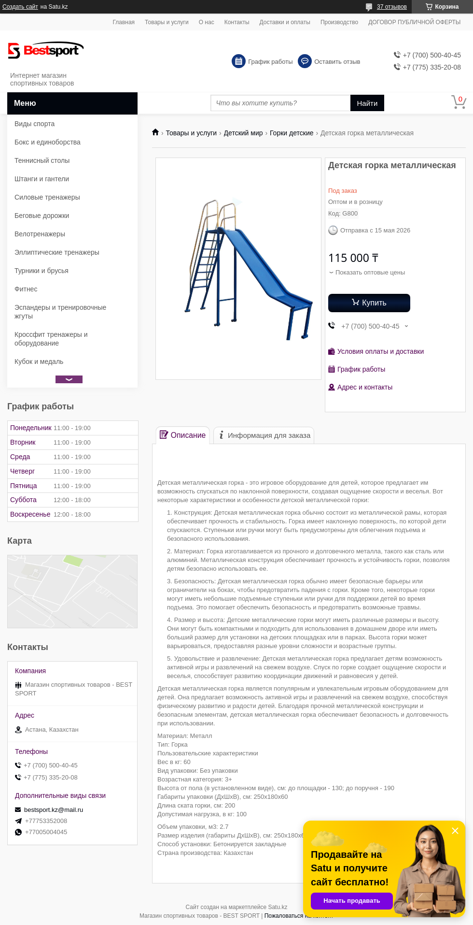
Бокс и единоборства (47, 142)
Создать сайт (20, 6)
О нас (206, 22)
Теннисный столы (42, 160)
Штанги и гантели (41, 179)
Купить (374, 303)
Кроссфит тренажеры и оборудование (51, 339)
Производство (339, 22)
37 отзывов (392, 6)
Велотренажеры (39, 234)
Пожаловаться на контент (299, 915)
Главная (123, 22)
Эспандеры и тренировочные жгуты (60, 312)
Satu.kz (277, 907)
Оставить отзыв (337, 61)
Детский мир (243, 133)
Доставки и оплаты (285, 22)
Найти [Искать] (367, 103)
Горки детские (292, 133)
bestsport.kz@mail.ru (53, 809)
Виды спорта (34, 124)
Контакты (237, 22)
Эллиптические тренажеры (56, 252)
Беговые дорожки (41, 215)
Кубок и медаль (38, 361)
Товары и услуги (167, 22)
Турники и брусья (41, 271)
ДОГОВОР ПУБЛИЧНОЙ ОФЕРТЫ (414, 22)
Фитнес (25, 289)
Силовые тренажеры (47, 197)
